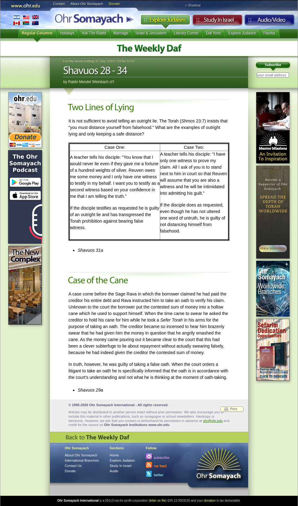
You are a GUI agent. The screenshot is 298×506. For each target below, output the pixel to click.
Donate (114, 4)
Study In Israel (120, 466)
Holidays (67, 33)
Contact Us (73, 466)
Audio (269, 21)
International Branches (26, 20)
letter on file (158, 500)
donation (210, 500)
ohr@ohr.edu (213, 421)
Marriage (121, 33)
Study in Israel (217, 21)
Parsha (269, 33)
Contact (59, 4)
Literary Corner (186, 33)
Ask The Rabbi (94, 33)
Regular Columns (37, 33)
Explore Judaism (165, 21)
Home (114, 455)
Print (233, 409)
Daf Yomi (213, 33)
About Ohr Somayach (87, 4)
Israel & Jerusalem (151, 33)
